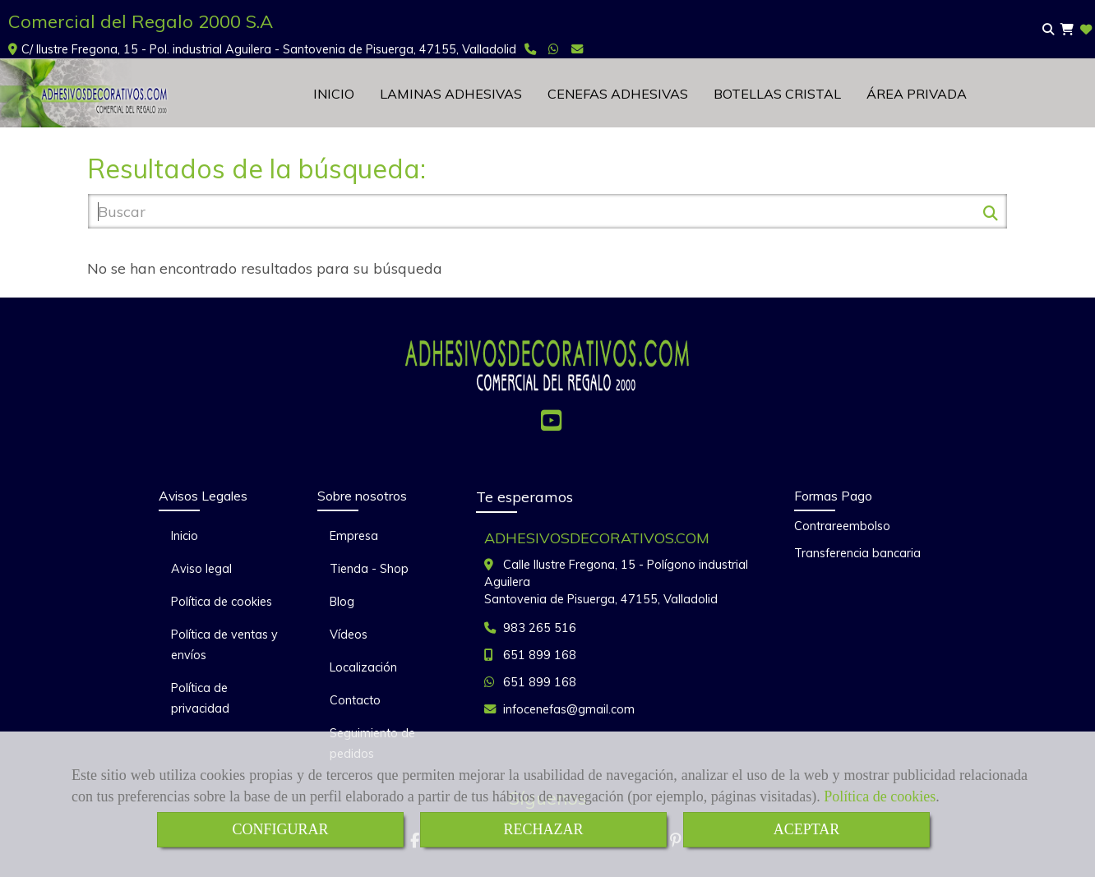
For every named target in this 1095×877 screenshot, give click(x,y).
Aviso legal (201, 568)
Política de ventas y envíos (224, 644)
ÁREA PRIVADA (916, 93)
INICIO (333, 93)
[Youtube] (551, 425)
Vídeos (348, 634)
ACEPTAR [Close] (807, 829)
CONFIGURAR (280, 829)
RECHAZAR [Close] (543, 829)
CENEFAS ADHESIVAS (618, 93)
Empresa (354, 536)
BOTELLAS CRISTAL (777, 93)
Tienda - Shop (369, 568)
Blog (342, 601)
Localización (363, 667)
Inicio (184, 536)
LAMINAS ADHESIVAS (451, 93)
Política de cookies (880, 796)
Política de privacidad (200, 698)
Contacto (355, 700)
